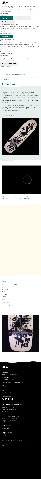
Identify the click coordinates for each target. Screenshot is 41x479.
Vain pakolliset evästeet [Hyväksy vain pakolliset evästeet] (21, 18)
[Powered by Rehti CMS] (6, 446)
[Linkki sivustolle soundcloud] (12, 399)
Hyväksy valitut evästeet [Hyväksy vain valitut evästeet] (9, 63)
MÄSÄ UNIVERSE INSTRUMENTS (14, 198)
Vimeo (27, 198)
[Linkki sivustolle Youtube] (9, 399)
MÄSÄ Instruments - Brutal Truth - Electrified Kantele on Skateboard (19, 196)
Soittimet (8, 74)
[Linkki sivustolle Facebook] (6, 399)
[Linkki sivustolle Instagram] (3, 399)
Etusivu (3, 74)
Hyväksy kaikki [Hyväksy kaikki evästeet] (6, 18)
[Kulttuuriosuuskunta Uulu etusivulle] (18, 2)
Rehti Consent (9, 66)
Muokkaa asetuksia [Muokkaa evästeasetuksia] (7, 21)
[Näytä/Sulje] (37, 79)
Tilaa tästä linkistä (6, 393)
